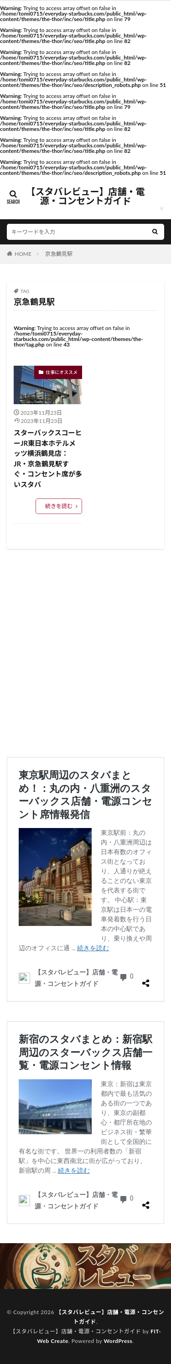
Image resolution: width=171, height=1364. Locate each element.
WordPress (118, 1340)
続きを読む (59, 506)
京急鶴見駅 (59, 253)
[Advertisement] (85, 653)
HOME (23, 253)
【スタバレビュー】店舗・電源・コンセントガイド (85, 196)
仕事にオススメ (62, 372)
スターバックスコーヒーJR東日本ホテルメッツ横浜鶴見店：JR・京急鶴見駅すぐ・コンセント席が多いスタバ (48, 458)
